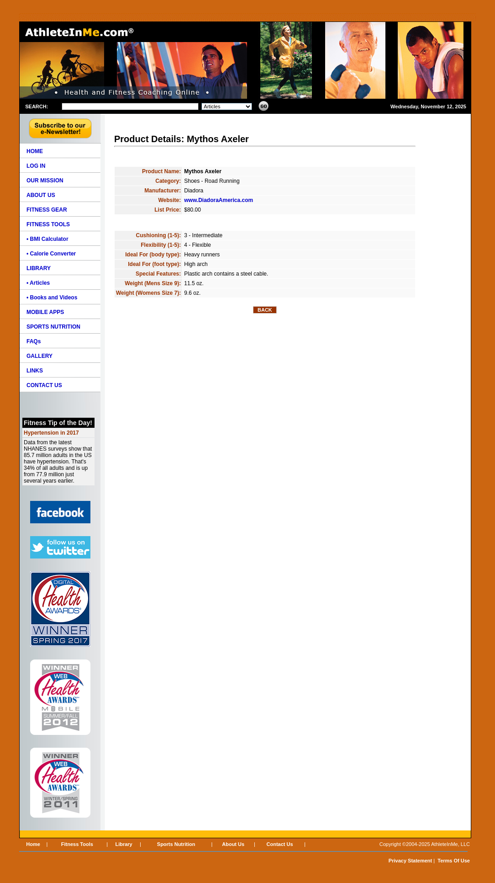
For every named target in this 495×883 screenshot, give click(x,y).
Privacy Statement (410, 860)
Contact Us (280, 844)
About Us (233, 844)
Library (123, 844)
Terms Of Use (453, 860)
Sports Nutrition (176, 844)
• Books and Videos (51, 297)
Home (33, 844)
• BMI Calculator (47, 239)
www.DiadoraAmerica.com (218, 200)
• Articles (38, 283)
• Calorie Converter (51, 253)
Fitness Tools (77, 844)
